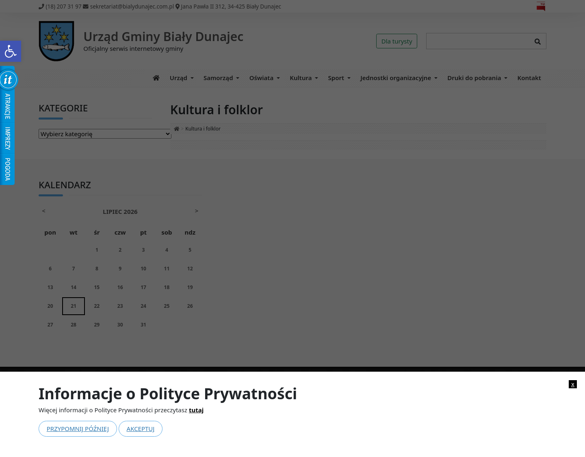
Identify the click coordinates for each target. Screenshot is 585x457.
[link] (10, 51)
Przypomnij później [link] (78, 428)
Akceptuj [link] (141, 428)
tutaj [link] (196, 410)
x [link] (572, 384)
